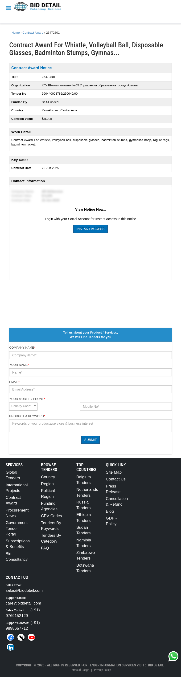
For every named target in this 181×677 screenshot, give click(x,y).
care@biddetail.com (23, 603)
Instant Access (90, 229)
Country (48, 477)
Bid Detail (156, 665)
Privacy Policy (102, 670)
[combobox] (23, 407)
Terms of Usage (79, 670)
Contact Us (116, 479)
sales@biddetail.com (24, 590)
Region (47, 484)
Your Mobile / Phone (27, 399)
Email (14, 382)
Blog (110, 511)
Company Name (22, 347)
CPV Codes (51, 516)
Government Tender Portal (17, 528)
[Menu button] (10, 7)
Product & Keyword (27, 416)
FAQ (45, 548)
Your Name (19, 365)
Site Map (114, 472)
